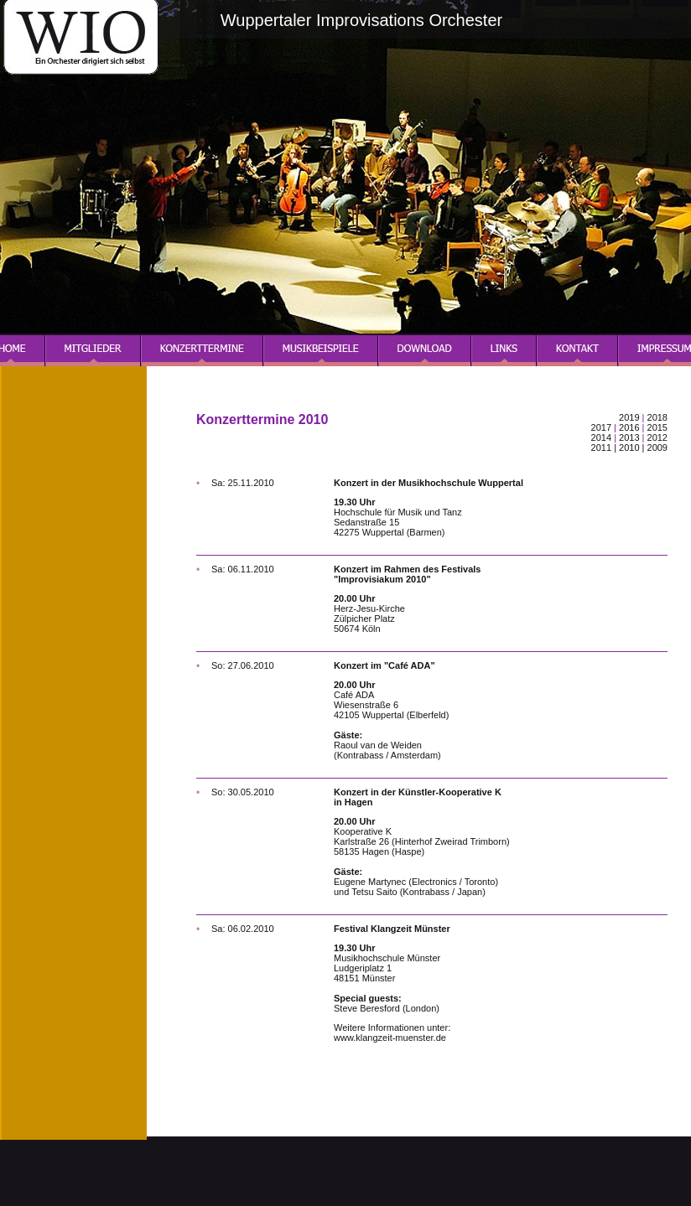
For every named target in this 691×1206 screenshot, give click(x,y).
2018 (657, 417)
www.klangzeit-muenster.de (390, 1038)
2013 (629, 437)
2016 (629, 427)
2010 (629, 448)
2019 (629, 417)
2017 (601, 427)
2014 (603, 437)
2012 (657, 437)
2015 (657, 427)
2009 (657, 448)
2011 (601, 448)
